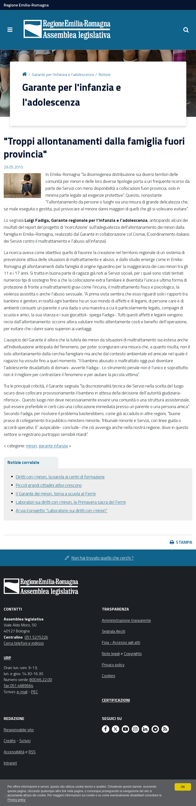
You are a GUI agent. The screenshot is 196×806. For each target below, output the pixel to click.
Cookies (108, 675)
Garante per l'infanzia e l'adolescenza (63, 74)
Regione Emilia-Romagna (26, 5)
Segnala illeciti (113, 631)
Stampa (184, 542)
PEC (34, 692)
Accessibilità (14, 752)
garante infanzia (53, 445)
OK (183, 786)
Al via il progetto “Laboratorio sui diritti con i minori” (61, 510)
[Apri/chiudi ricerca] (186, 30)
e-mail (22, 692)
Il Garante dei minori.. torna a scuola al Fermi (56, 493)
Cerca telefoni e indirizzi (24, 643)
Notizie (105, 74)
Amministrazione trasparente (126, 620)
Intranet (10, 763)
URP (7, 658)
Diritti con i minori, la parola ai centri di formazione (60, 476)
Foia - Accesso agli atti (121, 642)
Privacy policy (16, 800)
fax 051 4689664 (18, 685)
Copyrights (133, 653)
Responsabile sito (19, 730)
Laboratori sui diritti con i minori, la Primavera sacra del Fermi (71, 502)
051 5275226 (36, 637)
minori (31, 445)
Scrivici (25, 740)
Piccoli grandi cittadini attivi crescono (49, 485)
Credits (10, 740)
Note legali (111, 653)
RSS (32, 752)
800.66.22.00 (41, 679)
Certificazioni (116, 700)
